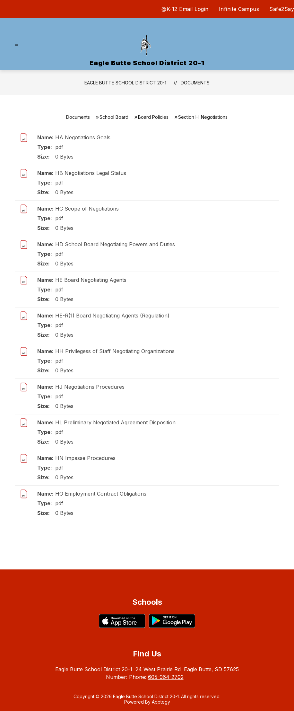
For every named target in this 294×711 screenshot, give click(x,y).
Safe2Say (281, 9)
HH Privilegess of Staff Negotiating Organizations (115, 351)
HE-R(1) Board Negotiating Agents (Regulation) (112, 315)
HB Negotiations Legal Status (90, 173)
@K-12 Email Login (185, 9)
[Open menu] (16, 44)
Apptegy (161, 702)
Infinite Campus (239, 9)
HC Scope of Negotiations (87, 208)
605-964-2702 (166, 677)
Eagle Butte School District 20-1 (125, 82)
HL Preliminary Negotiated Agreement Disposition (115, 422)
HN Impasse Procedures (85, 458)
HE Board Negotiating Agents (90, 280)
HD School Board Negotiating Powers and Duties (115, 244)
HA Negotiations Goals (82, 137)
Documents (195, 82)
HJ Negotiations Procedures (90, 387)
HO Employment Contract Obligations (100, 493)
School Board (113, 117)
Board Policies (153, 117)
